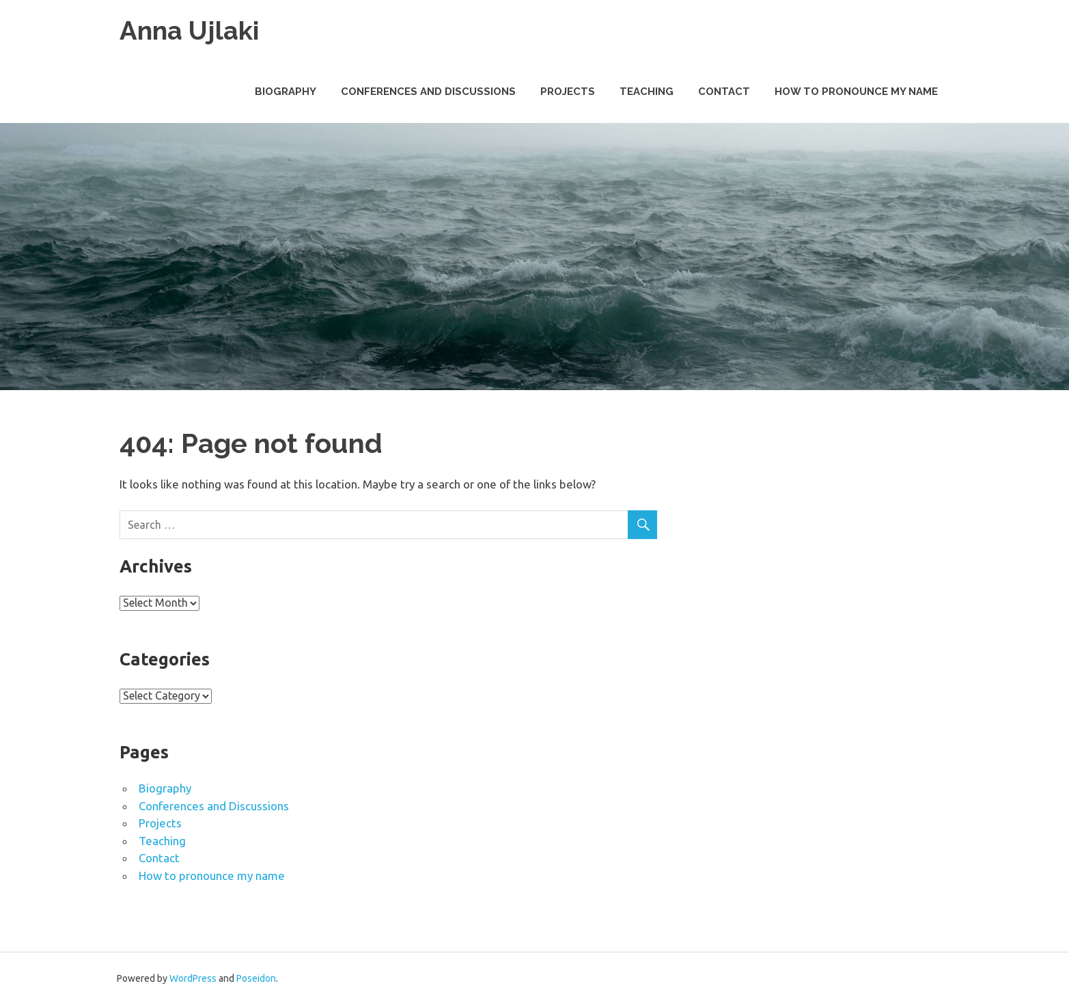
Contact (724, 91)
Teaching (647, 91)
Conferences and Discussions (428, 91)
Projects (567, 91)
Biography (285, 91)
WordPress (193, 978)
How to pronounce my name (856, 91)
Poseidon (256, 978)
